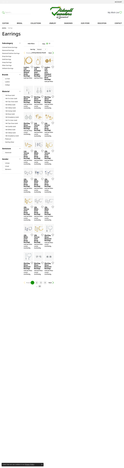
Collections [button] (36, 23)
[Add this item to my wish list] (54, 89)
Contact (118, 23)
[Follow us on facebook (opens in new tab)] (7, 2)
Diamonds (68, 23)
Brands (5, 75)
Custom (5, 23)
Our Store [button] (85, 23)
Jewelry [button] (52, 23)
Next (118, 53)
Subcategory (7, 43)
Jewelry (4, 28)
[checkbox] (6, 79)
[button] (118, 2)
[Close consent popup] (41, 464)
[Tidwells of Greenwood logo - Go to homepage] (62, 12)
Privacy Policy (29, 464)
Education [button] (102, 23)
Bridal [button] (19, 23)
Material (5, 91)
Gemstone (6, 148)
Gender (5, 159)
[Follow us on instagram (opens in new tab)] (3, 2)
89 (82, 396)
